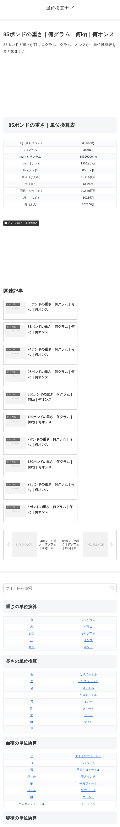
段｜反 (31, 678)
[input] (60, 477)
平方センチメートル (32, 692)
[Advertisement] (32, 86)
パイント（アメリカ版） (88, 747)
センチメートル (88, 569)
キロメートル (88, 583)
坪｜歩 (31, 665)
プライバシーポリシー (89, 813)
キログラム (88, 522)
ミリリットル (31, 753)
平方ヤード (88, 678)
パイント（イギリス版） (88, 740)
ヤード (88, 603)
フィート (88, 597)
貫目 (32, 535)
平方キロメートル (88, 658)
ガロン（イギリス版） (88, 753)
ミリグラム (88, 508)
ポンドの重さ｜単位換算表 (21, 223)
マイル (88, 610)
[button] (112, 477)
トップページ (31, 813)
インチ (88, 590)
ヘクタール (88, 651)
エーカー (88, 685)
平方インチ (88, 665)
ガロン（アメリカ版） (88, 760)
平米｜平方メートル (88, 644)
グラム (88, 515)
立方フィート (88, 733)
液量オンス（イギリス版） (88, 719)
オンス (88, 529)
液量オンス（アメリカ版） (88, 726)
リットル (32, 760)
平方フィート (88, 672)
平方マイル (88, 692)
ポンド (88, 535)
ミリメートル (88, 563)
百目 (32, 522)
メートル (88, 576)
